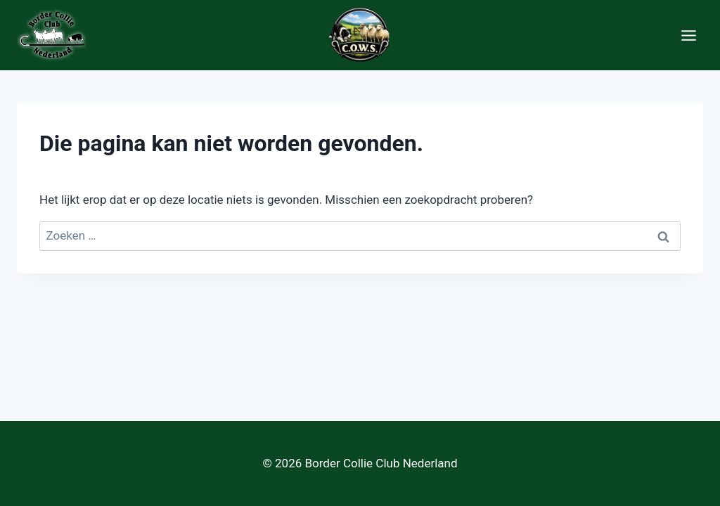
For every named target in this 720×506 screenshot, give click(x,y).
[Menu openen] (688, 35)
